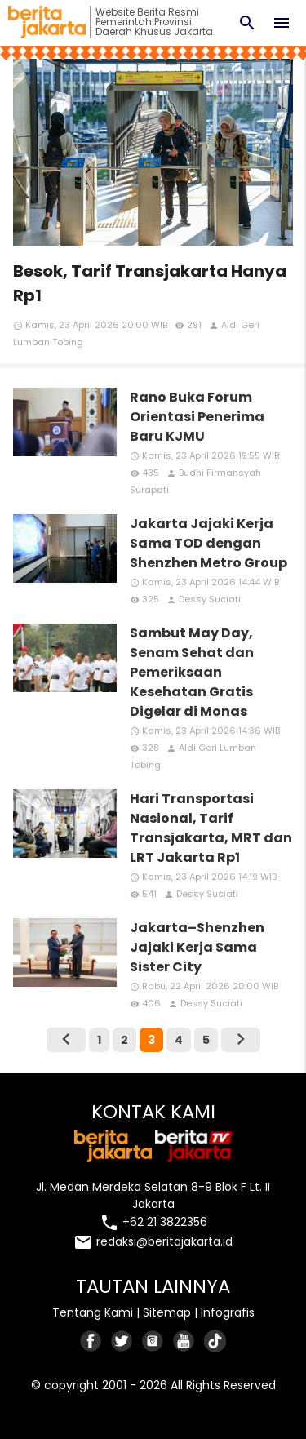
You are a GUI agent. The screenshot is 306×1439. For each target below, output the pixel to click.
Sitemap (167, 1312)
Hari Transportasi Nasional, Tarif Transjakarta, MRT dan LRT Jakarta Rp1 (211, 828)
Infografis (228, 1312)
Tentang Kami (92, 1312)
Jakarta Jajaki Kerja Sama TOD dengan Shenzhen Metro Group (208, 543)
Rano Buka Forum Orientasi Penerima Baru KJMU (197, 417)
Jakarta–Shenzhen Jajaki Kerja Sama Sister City (197, 947)
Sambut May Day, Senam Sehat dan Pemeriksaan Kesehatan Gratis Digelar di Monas (192, 672)
